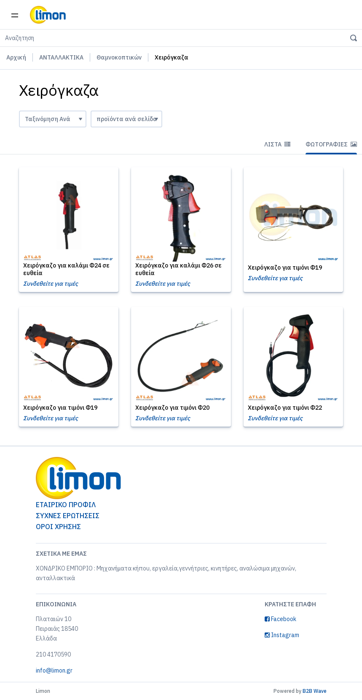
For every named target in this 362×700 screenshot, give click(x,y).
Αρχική (16, 57)
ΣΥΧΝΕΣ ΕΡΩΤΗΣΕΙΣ (67, 515)
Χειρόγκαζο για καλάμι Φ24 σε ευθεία (66, 269)
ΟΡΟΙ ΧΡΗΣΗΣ (58, 526)
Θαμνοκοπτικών (119, 57)
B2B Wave (315, 691)
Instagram (282, 635)
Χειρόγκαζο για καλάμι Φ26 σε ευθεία (178, 269)
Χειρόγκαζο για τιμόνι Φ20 (172, 407)
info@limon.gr (54, 670)
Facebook (280, 619)
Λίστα (277, 144)
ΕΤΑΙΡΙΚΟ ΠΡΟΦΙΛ (66, 504)
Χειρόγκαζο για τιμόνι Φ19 (285, 267)
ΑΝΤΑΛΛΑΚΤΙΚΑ (61, 57)
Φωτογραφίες (331, 144)
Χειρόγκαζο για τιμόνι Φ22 (285, 407)
